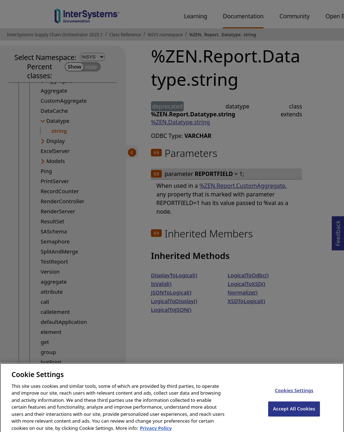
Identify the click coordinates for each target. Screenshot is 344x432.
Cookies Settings (294, 394)
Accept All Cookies (294, 412)
